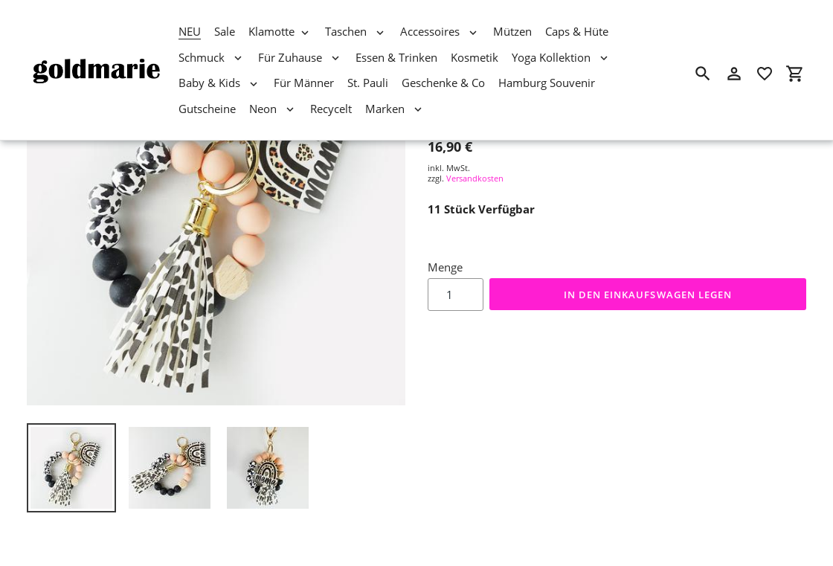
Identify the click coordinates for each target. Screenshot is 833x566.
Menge (445, 267)
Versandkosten (475, 178)
